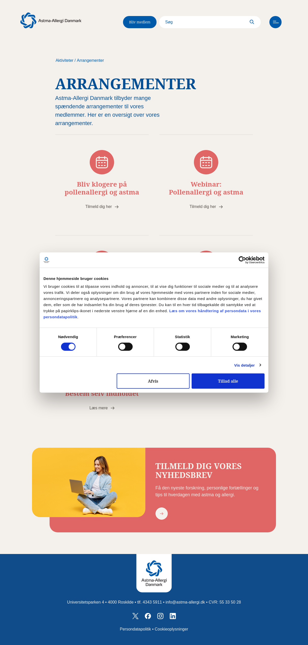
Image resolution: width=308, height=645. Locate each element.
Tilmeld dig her (98, 206)
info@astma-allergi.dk (185, 602)
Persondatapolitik (135, 629)
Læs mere (98, 408)
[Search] (210, 22)
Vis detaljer (244, 365)
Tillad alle (228, 381)
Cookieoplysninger (171, 629)
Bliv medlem (139, 22)
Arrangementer (90, 60)
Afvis (153, 381)
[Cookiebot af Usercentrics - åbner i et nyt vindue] (242, 260)
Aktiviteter (64, 60)
